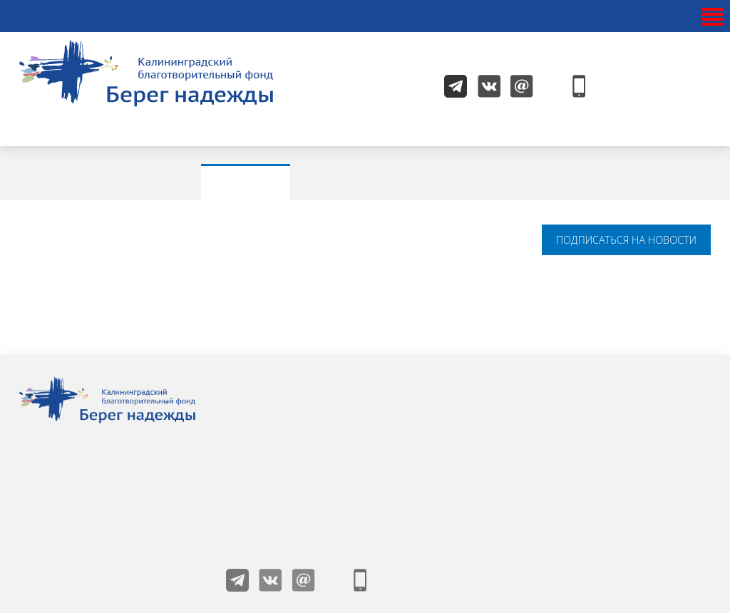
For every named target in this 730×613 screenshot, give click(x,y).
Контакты (433, 409)
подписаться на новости (626, 240)
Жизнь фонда (288, 434)
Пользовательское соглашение (610, 441)
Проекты (512, 181)
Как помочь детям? (612, 409)
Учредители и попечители (475, 383)
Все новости (130, 181)
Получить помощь (609, 383)
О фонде (277, 409)
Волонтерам (440, 434)
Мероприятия (375, 181)
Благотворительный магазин (481, 460)
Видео (622, 181)
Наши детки (285, 383)
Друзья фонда (290, 460)
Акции (250, 181)
